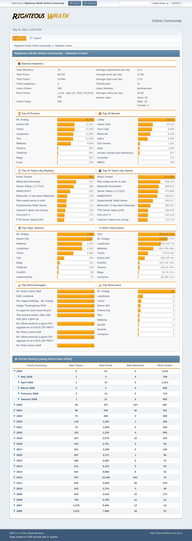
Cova (19, 162)
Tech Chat (103, 129)
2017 (19, 449)
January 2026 (29, 399)
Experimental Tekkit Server (31, 205)
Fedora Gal (103, 310)
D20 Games (104, 143)
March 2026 (28, 388)
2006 (19, 511)
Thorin (20, 129)
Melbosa (21, 143)
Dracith (101, 324)
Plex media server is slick (30, 200)
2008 (19, 499)
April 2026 (27, 382)
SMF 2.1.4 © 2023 (18, 533)
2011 (19, 483)
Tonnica (20, 148)
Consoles (102, 157)
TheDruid (21, 152)
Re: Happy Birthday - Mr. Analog (34, 300)
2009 (19, 494)
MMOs (101, 162)
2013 (19, 471)
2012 (19, 477)
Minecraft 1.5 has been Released (35, 195)
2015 (19, 460)
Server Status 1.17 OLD (30, 186)
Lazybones (22, 133)
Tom (18, 138)
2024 (19, 410)
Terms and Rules (164, 533)
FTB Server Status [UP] (29, 219)
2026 (19, 371)
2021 (19, 427)
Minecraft (102, 133)
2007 (19, 505)
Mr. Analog (22, 119)
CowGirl (20, 272)
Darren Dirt (22, 124)
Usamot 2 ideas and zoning (32, 210)
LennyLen (103, 277)
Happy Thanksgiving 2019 (31, 305)
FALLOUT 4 (23, 214)
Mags (19, 157)
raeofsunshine (24, 277)
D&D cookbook (25, 296)
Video (100, 138)
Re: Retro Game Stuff (28, 291)
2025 (19, 404)
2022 (19, 421)
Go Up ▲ (178, 533)
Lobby (100, 119)
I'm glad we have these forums (33, 310)
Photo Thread (24, 176)
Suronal (101, 329)
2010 (19, 488)
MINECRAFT (23, 191)
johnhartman (144, 88)
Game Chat (103, 124)
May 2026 (26, 376)
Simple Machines (36, 533)
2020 (19, 432)
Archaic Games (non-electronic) (115, 152)
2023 (19, 416)
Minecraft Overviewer (28, 181)
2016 (19, 455)
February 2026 (29, 393)
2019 (19, 438)
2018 (19, 443)
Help (99, 148)
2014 (19, 466)
